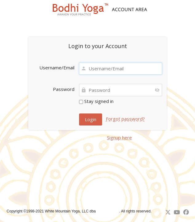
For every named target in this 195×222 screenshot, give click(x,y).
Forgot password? (125, 119)
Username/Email (56, 67)
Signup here (119, 137)
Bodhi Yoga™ (108, 211)
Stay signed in (96, 101)
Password (63, 89)
